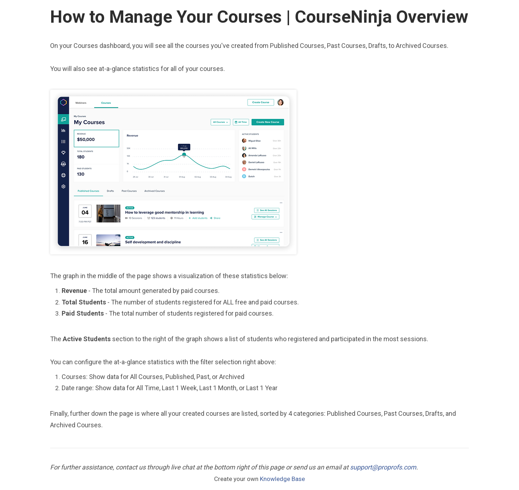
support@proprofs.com (383, 467)
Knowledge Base (282, 478)
